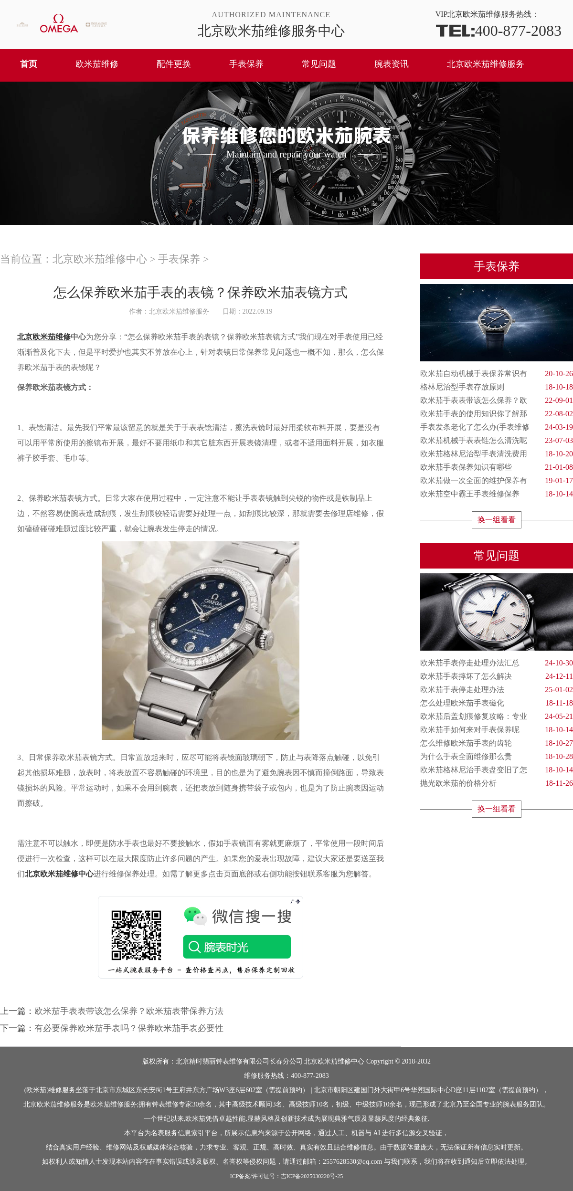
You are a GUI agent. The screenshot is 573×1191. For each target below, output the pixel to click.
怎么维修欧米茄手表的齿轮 (496, 743)
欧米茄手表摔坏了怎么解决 (496, 676)
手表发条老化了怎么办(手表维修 (496, 427)
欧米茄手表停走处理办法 (496, 689)
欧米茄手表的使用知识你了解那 (496, 414)
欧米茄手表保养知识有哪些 (496, 467)
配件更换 (174, 64)
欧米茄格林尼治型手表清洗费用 (496, 454)
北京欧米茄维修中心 (100, 259)
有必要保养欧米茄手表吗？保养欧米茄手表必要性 (128, 1028)
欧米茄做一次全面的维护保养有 (496, 480)
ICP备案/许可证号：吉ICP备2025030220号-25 (286, 1176)
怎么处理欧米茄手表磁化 (496, 703)
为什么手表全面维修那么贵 (496, 756)
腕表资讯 (391, 64)
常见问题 (319, 64)
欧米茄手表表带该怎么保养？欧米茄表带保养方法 (128, 1011)
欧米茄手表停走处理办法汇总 (496, 663)
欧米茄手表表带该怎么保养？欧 (496, 400)
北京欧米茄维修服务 (485, 64)
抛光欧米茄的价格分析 (496, 783)
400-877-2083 (498, 30)
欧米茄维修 (96, 64)
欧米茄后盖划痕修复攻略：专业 (496, 716)
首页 (28, 64)
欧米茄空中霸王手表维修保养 (496, 494)
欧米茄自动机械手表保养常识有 (496, 373)
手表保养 (246, 64)
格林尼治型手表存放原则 (496, 387)
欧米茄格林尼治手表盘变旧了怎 (496, 770)
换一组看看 (497, 520)
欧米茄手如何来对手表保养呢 (496, 730)
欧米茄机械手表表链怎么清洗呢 (496, 440)
